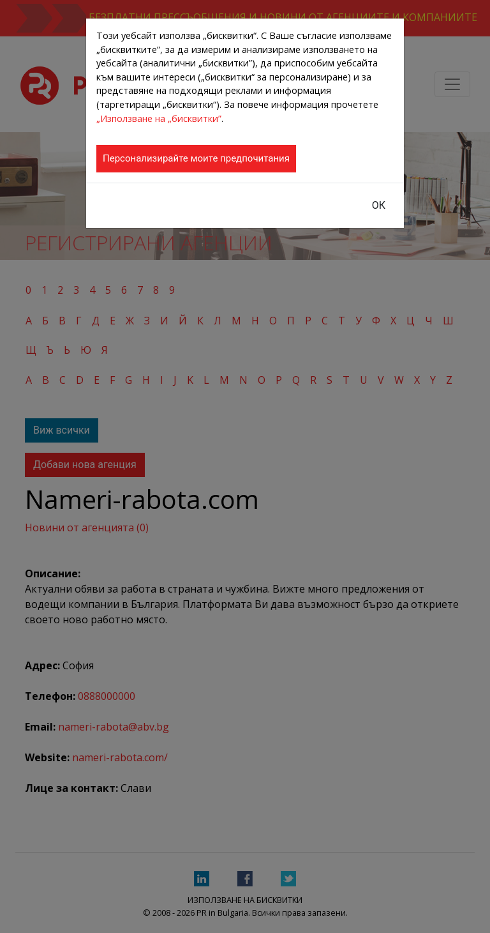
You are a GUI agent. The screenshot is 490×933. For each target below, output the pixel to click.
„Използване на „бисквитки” (158, 118)
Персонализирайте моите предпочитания (196, 158)
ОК (378, 205)
